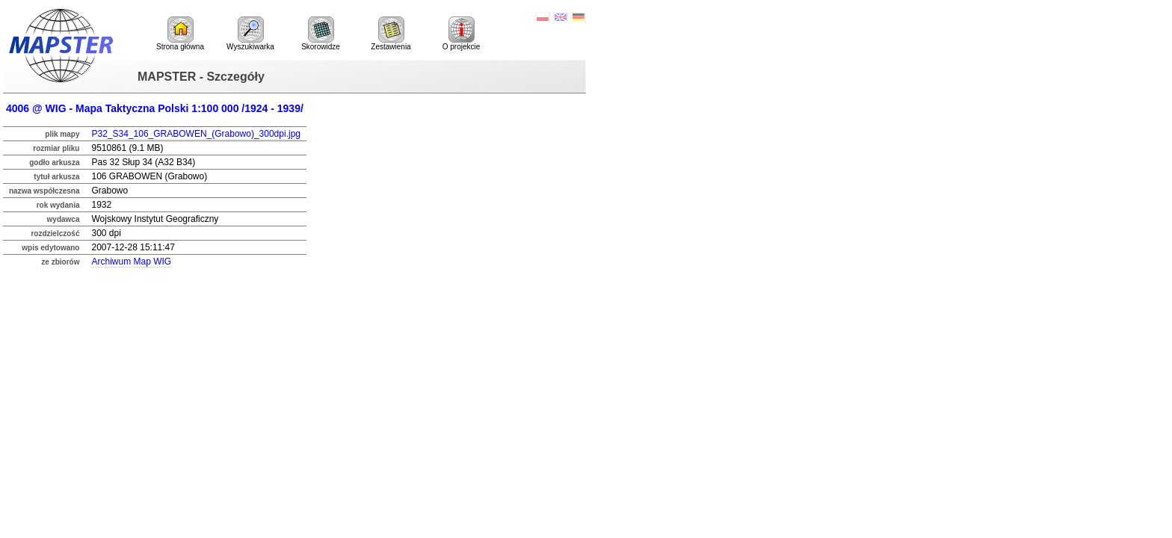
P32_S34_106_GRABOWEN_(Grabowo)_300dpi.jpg (195, 134)
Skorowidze (320, 33)
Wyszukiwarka (250, 33)
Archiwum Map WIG (131, 261)
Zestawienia (390, 33)
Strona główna (180, 33)
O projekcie (461, 33)
